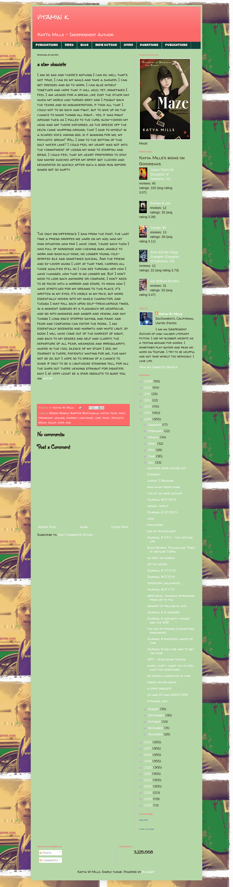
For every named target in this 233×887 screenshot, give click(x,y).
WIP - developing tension (166, 659)
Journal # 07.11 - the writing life (170, 539)
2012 (148, 400)
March (154, 437)
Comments (49, 860)
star (61, 422)
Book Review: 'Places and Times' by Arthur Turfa (171, 549)
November (156, 728)
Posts (45, 852)
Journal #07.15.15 (161, 577)
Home (128, 45)
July (151, 462)
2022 (148, 780)
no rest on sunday (161, 558)
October (155, 721)
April (152, 443)
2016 (148, 742)
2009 (149, 381)
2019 (148, 761)
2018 (148, 755)
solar (52, 422)
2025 (148, 799)
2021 (148, 773)
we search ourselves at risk (169, 676)
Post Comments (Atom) (75, 534)
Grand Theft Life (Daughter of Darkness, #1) (162, 174)
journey (72, 418)
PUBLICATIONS (47, 45)
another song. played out (166, 468)
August (154, 709)
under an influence (162, 682)
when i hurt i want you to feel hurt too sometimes (170, 667)
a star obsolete (159, 688)
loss (98, 418)
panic (106, 418)
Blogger (148, 872)
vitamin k (52, 17)
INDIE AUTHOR (106, 45)
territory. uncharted (163, 583)
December (156, 734)
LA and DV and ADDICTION (167, 694)
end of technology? (161, 531)
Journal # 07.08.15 (162, 512)
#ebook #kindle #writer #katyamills (74, 413)
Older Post (120, 527)
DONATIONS (149, 45)
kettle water (157, 564)
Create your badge (146, 829)
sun (68, 422)
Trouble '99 (158, 227)
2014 (148, 413)
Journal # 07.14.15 (161, 570)
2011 (147, 394)
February (156, 431)
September (156, 715)
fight (122, 413)
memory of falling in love (167, 606)
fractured (155, 525)
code (150, 518)
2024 (148, 792)
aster (48, 378)
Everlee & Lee (160, 203)
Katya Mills (143, 820)
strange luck (157, 701)
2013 (148, 406)
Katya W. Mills (170, 314)
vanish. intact (157, 506)
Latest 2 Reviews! (160, 480)
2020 (148, 767)
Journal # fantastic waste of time (170, 641)
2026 (148, 805)
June (152, 456)
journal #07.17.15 (161, 589)
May (152, 450)
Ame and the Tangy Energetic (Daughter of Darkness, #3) (164, 256)
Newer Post (47, 527)
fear (113, 413)
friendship (46, 418)
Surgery (153, 474)
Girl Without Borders (164, 281)
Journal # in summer (163, 612)
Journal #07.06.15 (161, 499)
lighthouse (86, 418)
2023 (148, 786)
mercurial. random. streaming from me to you (170, 597)
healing (59, 418)
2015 (148, 419)
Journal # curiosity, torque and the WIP (168, 620)
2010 (148, 387)
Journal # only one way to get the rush (170, 651)
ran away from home (163, 487)
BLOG (84, 45)
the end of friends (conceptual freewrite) (170, 630)
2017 (148, 748)
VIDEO (69, 45)
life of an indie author (164, 493)
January (155, 424)
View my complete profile (158, 367)
